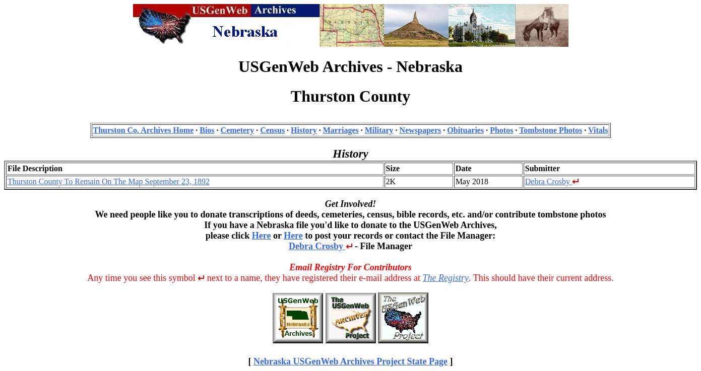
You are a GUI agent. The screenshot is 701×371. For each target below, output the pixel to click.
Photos (501, 130)
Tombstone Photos (550, 130)
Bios (207, 130)
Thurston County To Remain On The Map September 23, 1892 (109, 181)
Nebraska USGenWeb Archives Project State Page (350, 361)
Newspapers (420, 130)
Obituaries (465, 130)
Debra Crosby (552, 181)
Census (272, 130)
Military (379, 130)
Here (261, 236)
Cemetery (237, 130)
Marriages (341, 130)
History (304, 130)
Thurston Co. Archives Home (143, 130)
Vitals (598, 130)
